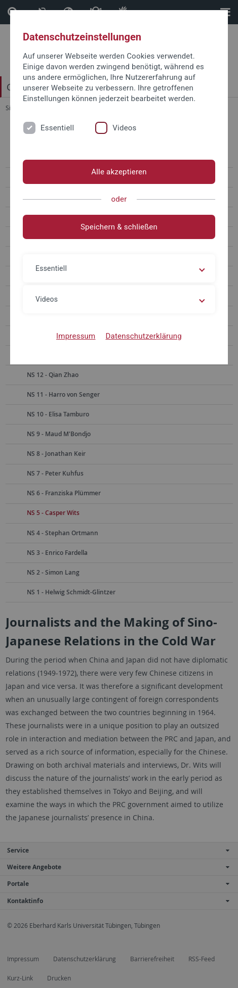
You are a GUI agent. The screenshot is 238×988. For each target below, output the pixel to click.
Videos (124, 127)
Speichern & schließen (119, 226)
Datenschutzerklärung (143, 336)
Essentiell (57, 127)
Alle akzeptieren (119, 171)
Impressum (76, 336)
